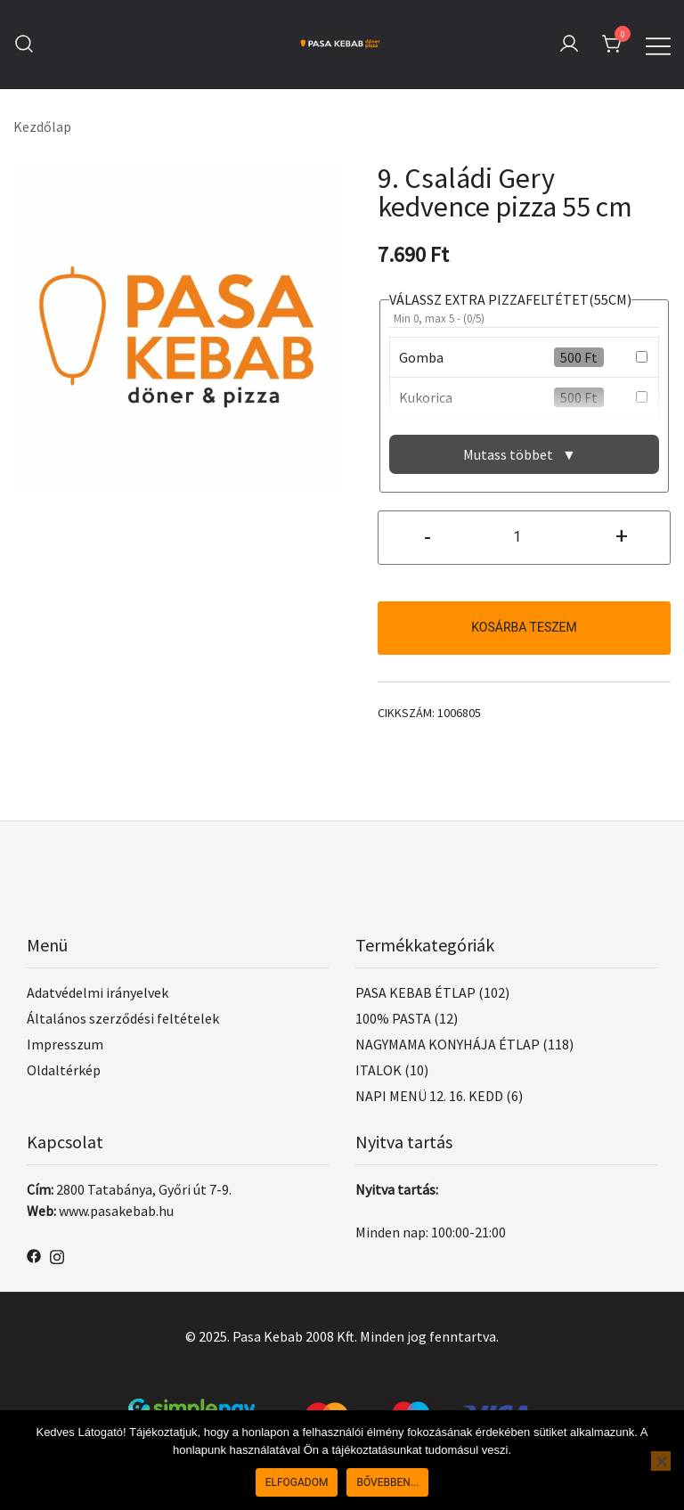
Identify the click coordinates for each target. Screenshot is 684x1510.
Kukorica (425, 397)
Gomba (421, 357)
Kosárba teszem (524, 627)
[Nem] (661, 1461)
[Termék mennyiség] (524, 537)
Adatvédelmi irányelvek (97, 992)
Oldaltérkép (64, 1070)
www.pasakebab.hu (116, 1211)
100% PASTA (393, 1018)
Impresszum (65, 1044)
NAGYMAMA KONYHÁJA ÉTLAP (447, 1044)
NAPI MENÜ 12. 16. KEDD (429, 1096)
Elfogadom (297, 1482)
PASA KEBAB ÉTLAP (415, 992)
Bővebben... (387, 1482)
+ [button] (621, 535)
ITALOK (378, 1070)
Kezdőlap (42, 126)
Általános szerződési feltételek (123, 1018)
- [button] (427, 535)
